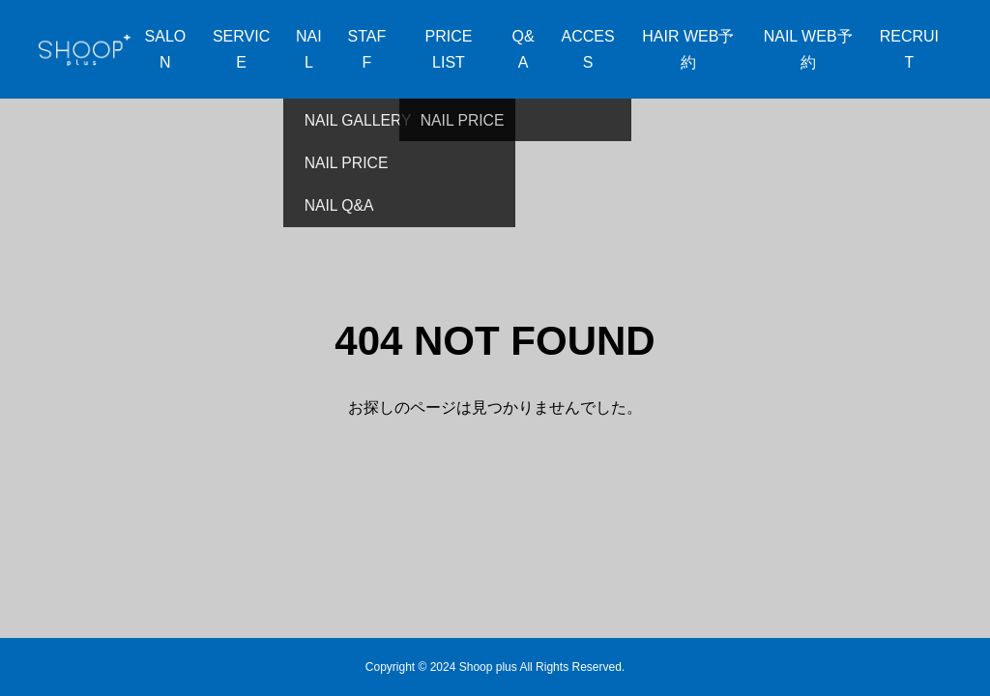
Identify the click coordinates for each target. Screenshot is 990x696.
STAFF (367, 49)
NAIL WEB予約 (808, 49)
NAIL (309, 49)
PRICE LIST (449, 49)
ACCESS (587, 49)
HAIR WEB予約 (688, 49)
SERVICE (241, 49)
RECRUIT (909, 49)
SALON (166, 49)
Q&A (523, 49)
